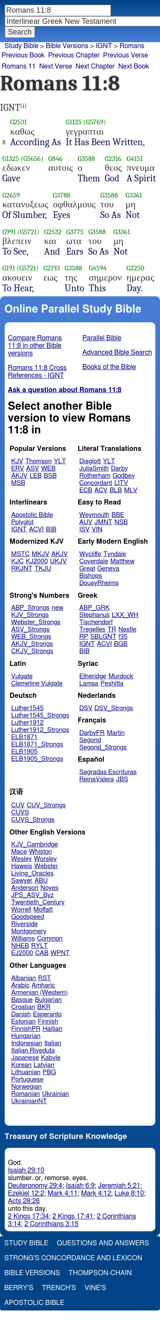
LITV (121, 483)
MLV (130, 490)
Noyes (49, 888)
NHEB (20, 946)
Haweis (21, 866)
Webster (46, 866)
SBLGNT (103, 637)
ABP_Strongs (30, 608)
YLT (60, 461)
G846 (55, 159)
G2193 (52, 268)
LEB (35, 476)
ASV (32, 468)
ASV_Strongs (30, 629)
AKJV (19, 476)
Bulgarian (48, 1000)
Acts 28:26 (24, 1201)
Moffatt (42, 909)
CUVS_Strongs (33, 820)
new (57, 608)
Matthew (122, 561)
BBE (117, 515)
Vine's (95, 1288)
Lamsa (89, 683)
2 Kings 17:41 (72, 1216)
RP (83, 637)
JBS (122, 779)
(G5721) (28, 232)
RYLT (39, 946)
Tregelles (92, 629)
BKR (43, 1007)
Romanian (25, 1094)
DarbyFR (92, 733)
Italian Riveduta (33, 1050)
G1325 (11, 159)
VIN (97, 529)
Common (50, 938)
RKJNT (21, 568)
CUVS (20, 812)
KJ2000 (37, 561)
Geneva (108, 568)
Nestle (127, 629)
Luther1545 (27, 708)
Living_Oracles (32, 873)
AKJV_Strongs (32, 644)
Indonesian (26, 1043)
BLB (116, 490)
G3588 (86, 159)
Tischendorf (96, 622)
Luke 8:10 (129, 1193)
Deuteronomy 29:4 (35, 1185)
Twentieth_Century (37, 902)
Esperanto (47, 1014)
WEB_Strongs (31, 637)
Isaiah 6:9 (80, 1185)
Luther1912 (27, 723)
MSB (18, 483)
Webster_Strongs (36, 622)
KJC (17, 561)
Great (87, 568)
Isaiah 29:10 (26, 1170)
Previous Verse (125, 55)
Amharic (43, 985)
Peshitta (112, 683)
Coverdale (93, 561)
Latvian (44, 1065)
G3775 (75, 232)
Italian (52, 1043)
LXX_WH (125, 615)
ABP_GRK (94, 608)
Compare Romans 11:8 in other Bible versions (35, 346)
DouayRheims (99, 583)
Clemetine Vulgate (36, 683)
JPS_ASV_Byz (32, 895)
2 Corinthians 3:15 (51, 1224)
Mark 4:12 (96, 1193)
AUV (86, 522)
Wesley (21, 859)
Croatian (23, 1007)
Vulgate (21, 676)
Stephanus (94, 615)
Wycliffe (90, 554)
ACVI (36, 529)
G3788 (61, 195)
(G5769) (94, 122)
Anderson (24, 888)
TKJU (43, 568)
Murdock (120, 676)
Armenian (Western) (39, 992)
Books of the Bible (109, 367)
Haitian (53, 1029)
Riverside (24, 924)
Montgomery (29, 931)
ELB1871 (24, 737)
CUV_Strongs (46, 805)
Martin (116, 733)
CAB (42, 953)
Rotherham (95, 476)
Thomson (38, 461)
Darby (119, 468)
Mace (19, 852)
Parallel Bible (101, 338)
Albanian (23, 978)
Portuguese (27, 1079)
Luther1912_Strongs (40, 730)
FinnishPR (26, 1029)
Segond (90, 740)
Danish (21, 1014)
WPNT (60, 953)
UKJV (58, 561)
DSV (86, 708)
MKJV (40, 554)
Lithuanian (26, 1072)
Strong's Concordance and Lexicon (73, 1258)
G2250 (136, 268)
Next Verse (55, 66)
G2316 (113, 159)
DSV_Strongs (113, 708)
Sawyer (21, 880)
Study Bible (21, 46)
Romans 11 (19, 66)
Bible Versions (67, 46)
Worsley (45, 859)
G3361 (133, 195)
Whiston (40, 852)
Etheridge (92, 676)
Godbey (124, 476)
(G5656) (32, 159)
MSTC (20, 554)
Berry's (18, 1288)
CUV (18, 805)
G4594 (98, 268)
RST (44, 978)
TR (112, 629)
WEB (48, 468)
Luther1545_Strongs (40, 715)
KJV (17, 461)
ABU (41, 880)
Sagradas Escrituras (108, 772)
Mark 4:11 (62, 1193)
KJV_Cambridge (34, 844)
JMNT (104, 522)
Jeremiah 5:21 (119, 1185)
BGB (121, 644)
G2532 (53, 232)
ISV (84, 529)
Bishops (90, 576)
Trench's (59, 1288)
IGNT (19, 529)
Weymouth (94, 515)
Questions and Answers (103, 1243)
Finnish (48, 1021)
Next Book (133, 66)
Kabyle (51, 1058)
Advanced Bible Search (117, 352)
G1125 (73, 122)
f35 (123, 637)
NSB (121, 522)
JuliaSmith (94, 468)
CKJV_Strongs (32, 651)
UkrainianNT (29, 1101)
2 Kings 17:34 (28, 1216)
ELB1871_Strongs (37, 744)
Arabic (20, 985)
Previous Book (23, 55)
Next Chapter (95, 66)
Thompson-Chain (100, 1273)
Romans (131, 46)
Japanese (25, 1058)
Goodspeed (27, 917)
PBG (49, 1072)
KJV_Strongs (30, 615)
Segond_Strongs (103, 747)
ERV (17, 468)
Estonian (23, 1021)
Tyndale (114, 554)
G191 (9, 268)
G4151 (135, 159)
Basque (22, 1000)
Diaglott (90, 461)
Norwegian (26, 1087)
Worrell (21, 909)
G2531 (18, 122)
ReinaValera (96, 779)
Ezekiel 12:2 (26, 1193)
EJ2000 (22, 953)
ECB (85, 490)
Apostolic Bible (34, 1302)
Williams (23, 938)
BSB (50, 476)
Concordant (95, 483)
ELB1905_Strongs (37, 759)
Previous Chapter (74, 55)
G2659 (11, 195)
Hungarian (26, 1036)
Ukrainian (55, 1094)
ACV (101, 490)
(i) (23, 105)
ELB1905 (24, 751)
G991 (9, 232)
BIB (51, 529)
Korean (21, 1065)
